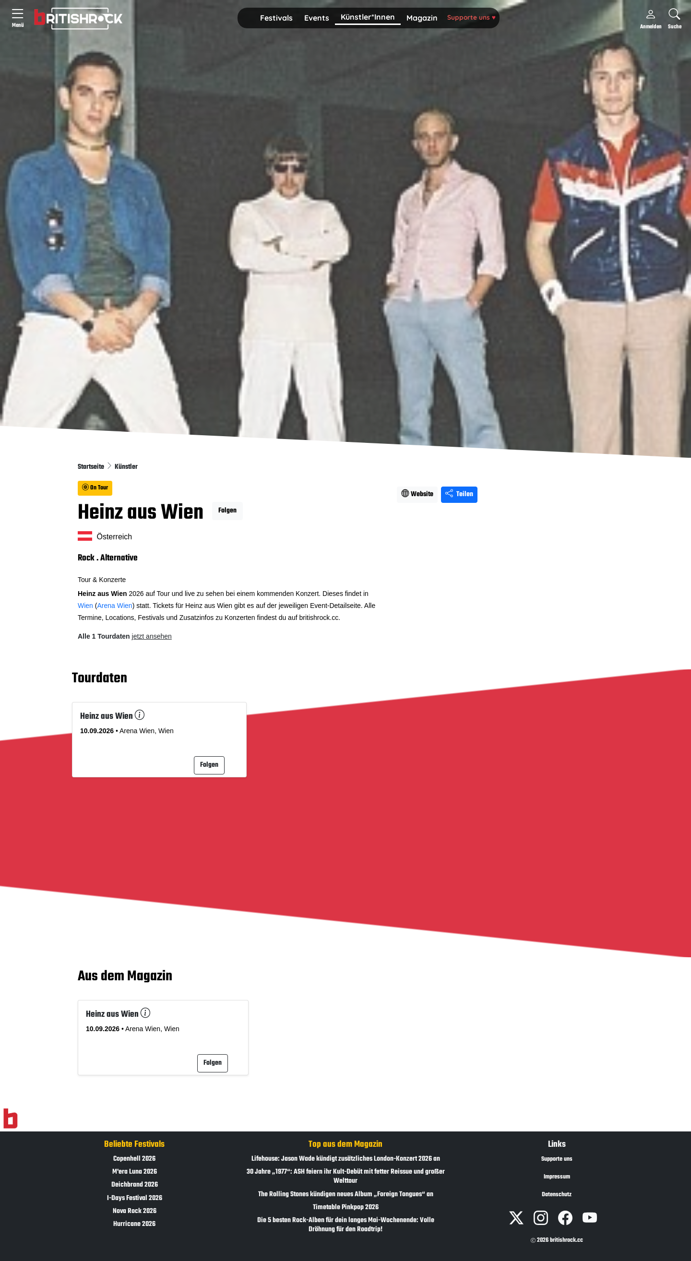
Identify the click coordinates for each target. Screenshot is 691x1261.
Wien (85, 605)
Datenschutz (557, 1195)
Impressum (557, 1177)
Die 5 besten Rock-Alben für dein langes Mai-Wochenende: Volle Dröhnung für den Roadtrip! (345, 1225)
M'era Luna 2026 (134, 1172)
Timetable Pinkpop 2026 (346, 1207)
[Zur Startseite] (10, 1118)
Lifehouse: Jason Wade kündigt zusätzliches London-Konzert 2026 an (345, 1159)
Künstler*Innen (368, 17)
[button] (276, 18)
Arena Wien (114, 605)
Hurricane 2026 (134, 1224)
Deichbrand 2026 (134, 1184)
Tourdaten (99, 678)
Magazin (422, 18)
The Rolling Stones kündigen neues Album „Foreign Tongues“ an (345, 1194)
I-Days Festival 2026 (134, 1198)
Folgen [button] (227, 510)
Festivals (276, 18)
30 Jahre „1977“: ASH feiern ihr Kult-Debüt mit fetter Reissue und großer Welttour (346, 1176)
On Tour (95, 488)
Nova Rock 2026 (134, 1211)
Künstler (126, 467)
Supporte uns (471, 17)
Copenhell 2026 (134, 1159)
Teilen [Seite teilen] (459, 494)
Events (316, 18)
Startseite (92, 467)
